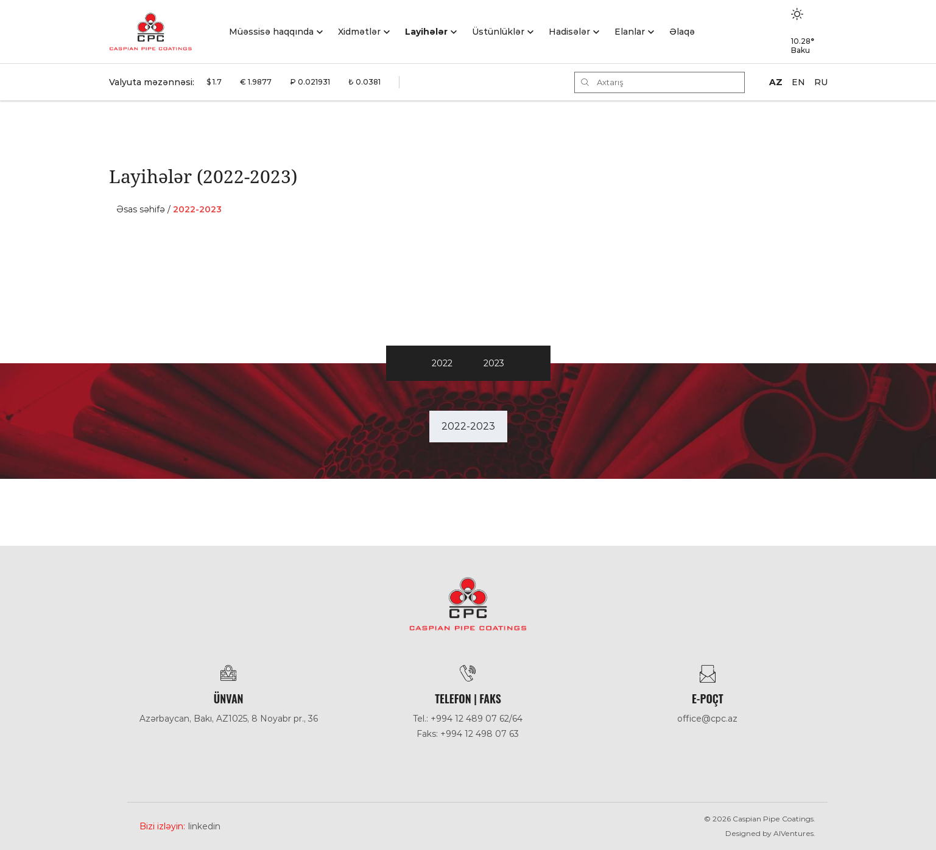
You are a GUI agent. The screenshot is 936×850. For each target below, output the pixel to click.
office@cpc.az (707, 718)
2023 (494, 363)
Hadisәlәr (569, 31)
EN (798, 82)
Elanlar (629, 31)
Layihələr (426, 31)
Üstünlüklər (498, 31)
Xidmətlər (359, 31)
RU (821, 82)
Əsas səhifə (140, 209)
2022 (442, 363)
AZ (776, 82)
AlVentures (793, 833)
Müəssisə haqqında (271, 31)
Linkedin (204, 826)
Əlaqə (682, 31)
